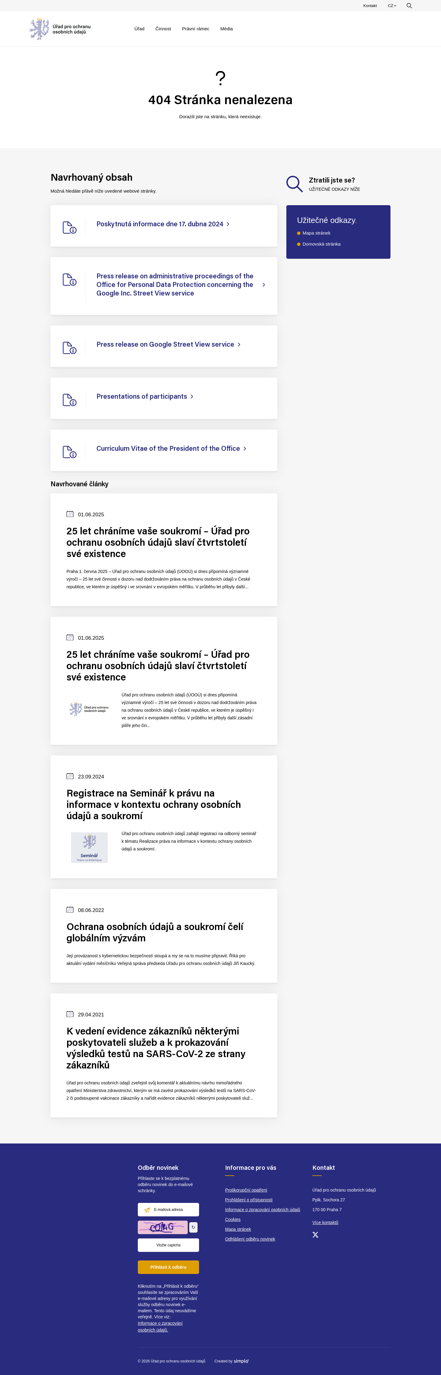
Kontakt (370, 5)
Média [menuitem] (227, 28)
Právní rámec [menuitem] (195, 28)
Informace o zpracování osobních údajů (262, 1209)
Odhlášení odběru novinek (250, 1239)
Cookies (233, 1219)
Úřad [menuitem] (139, 28)
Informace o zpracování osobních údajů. (160, 1326)
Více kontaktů (325, 1222)
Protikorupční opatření (246, 1190)
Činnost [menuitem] (163, 28)
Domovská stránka (322, 244)
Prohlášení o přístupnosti (249, 1199)
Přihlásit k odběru (168, 1267)
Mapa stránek (316, 232)
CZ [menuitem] (393, 7)
